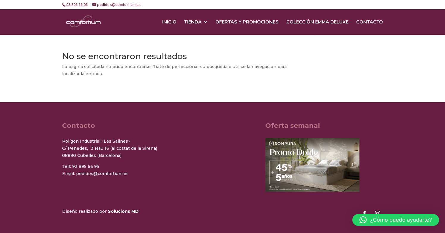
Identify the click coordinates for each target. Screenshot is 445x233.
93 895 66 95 (85, 166)
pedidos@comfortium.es (102, 173)
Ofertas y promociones (247, 22)
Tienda (193, 22)
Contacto (369, 22)
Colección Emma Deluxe (317, 22)
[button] (395, 220)
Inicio (169, 22)
